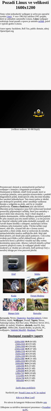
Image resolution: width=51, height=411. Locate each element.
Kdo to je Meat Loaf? (25, 397)
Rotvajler (37, 305)
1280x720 (19, 373)
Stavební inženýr (34, 318)
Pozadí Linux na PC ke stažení (32, 393)
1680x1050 (20, 361)
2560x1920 (20, 344)
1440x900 (20, 366)
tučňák (41, 21)
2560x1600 (20, 346)
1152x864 (20, 375)
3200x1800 (19, 341)
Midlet (37, 264)
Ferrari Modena (37, 286)
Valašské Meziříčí (18, 330)
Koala (14, 287)
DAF (14, 264)
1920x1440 (20, 354)
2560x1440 (19, 349)
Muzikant (31, 330)
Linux (9, 16)
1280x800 (20, 371)
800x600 (20, 380)
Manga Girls (14, 305)
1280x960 (20, 368)
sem (45, 402)
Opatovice (21, 318)
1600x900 (19, 363)
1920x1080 (19, 358)
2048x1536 (20, 351)
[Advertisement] (25, 62)
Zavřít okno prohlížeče (25, 388)
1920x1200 (20, 356)
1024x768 (20, 378)
